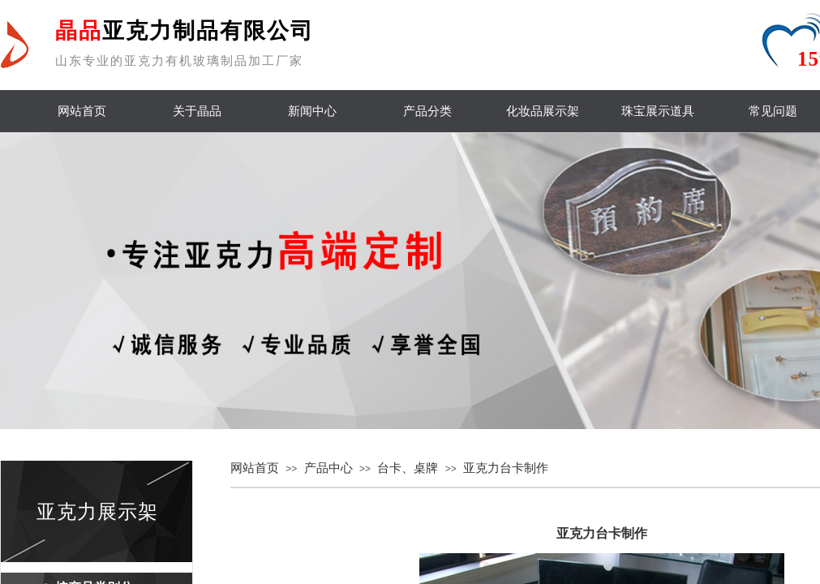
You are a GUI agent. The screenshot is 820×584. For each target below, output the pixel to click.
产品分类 (427, 111)
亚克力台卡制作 (505, 468)
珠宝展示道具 (657, 111)
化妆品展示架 (542, 111)
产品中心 (328, 468)
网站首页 (82, 111)
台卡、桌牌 (407, 468)
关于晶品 (197, 111)
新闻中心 (312, 111)
